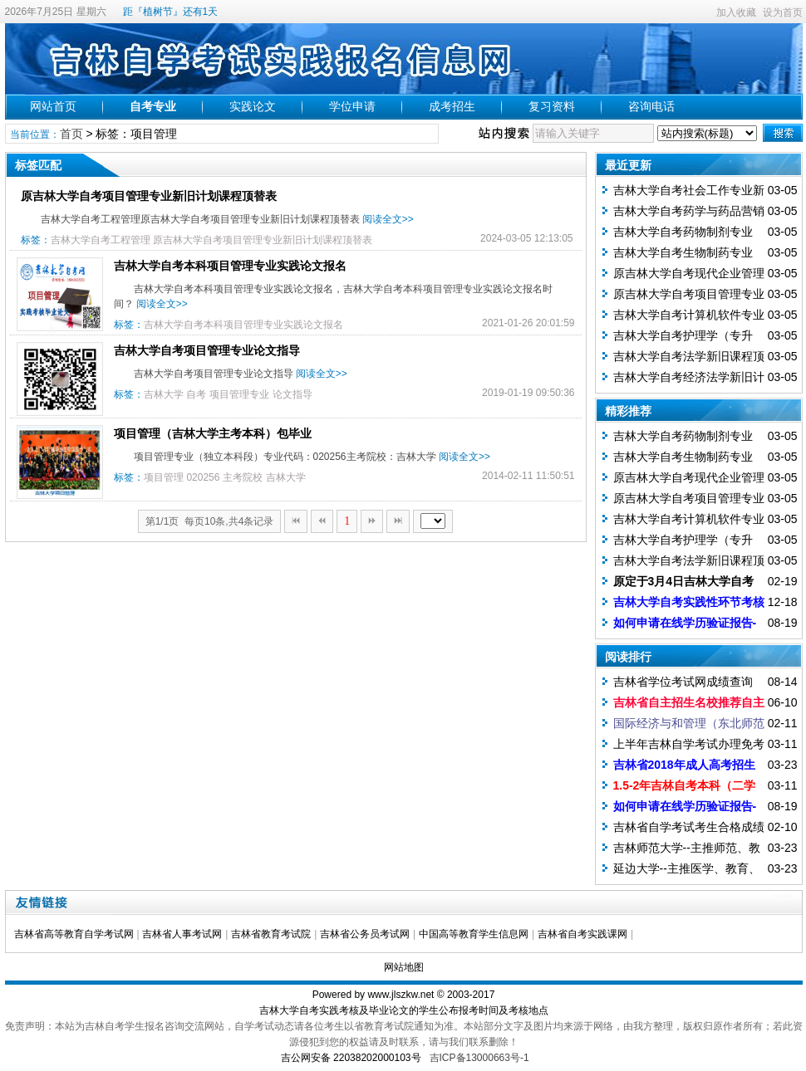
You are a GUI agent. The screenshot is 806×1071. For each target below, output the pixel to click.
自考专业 (153, 106)
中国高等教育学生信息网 (473, 934)
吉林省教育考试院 (271, 934)
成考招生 (452, 106)
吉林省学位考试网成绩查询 (683, 681)
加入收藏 (736, 12)
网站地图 (404, 967)
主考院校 (243, 477)
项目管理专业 (239, 394)
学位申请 (352, 106)
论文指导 (292, 394)
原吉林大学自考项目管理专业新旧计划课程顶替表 (149, 196)
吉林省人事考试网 (182, 934)
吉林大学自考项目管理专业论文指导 (207, 350)
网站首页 (53, 106)
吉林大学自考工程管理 (100, 240)
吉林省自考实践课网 (582, 934)
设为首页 (783, 12)
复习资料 (551, 106)
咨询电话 (651, 106)
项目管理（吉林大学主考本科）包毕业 (213, 433)
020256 (202, 477)
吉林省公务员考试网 (365, 934)
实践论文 (252, 106)
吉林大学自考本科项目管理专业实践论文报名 (230, 265)
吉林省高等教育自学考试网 (74, 934)
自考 (196, 394)
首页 (71, 133)
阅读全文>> (388, 219)
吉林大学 (164, 394)
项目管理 (164, 477)
